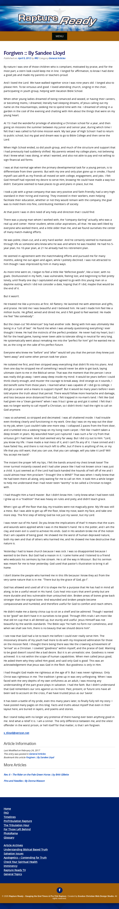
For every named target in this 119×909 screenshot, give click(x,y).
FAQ (6, 812)
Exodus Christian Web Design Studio (96, 896)
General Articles (57, 58)
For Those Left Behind (17, 829)
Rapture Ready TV (15, 870)
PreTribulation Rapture (18, 821)
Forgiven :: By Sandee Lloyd (40, 757)
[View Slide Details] (59, 18)
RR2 (36, 58)
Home (7, 808)
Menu (59, 36)
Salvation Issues (13, 853)
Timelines (10, 817)
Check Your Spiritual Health (20, 862)
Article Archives (13, 845)
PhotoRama (11, 833)
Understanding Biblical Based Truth (26, 849)
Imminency (10, 866)
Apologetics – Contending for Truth (25, 857)
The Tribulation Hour (16, 825)
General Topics (13, 874)
